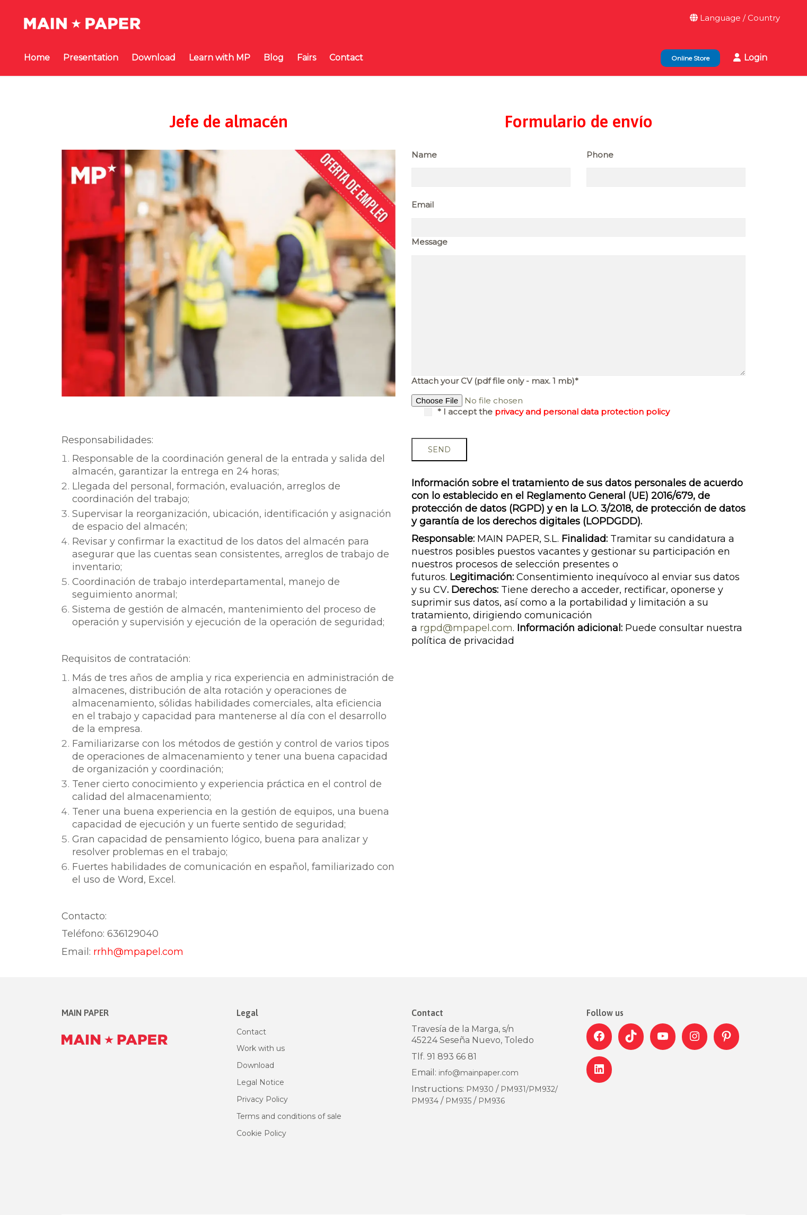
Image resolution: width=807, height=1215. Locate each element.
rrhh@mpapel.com (138, 952)
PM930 (481, 1089)
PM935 (458, 1101)
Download (255, 1065)
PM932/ (543, 1089)
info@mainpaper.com (478, 1073)
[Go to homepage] (82, 18)
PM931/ (515, 1089)
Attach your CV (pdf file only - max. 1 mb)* (494, 381)
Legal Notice (260, 1082)
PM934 (424, 1101)
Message (429, 242)
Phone (599, 155)
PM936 (491, 1101)
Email (422, 205)
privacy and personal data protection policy (582, 412)
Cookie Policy (261, 1133)
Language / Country (735, 18)
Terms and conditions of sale (288, 1116)
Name (424, 155)
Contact (251, 1032)
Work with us (260, 1048)
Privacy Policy (262, 1099)
